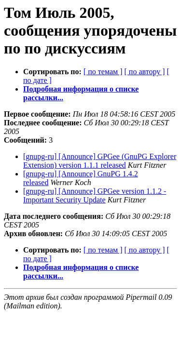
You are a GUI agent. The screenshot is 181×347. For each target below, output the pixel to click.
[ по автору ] (144, 71)
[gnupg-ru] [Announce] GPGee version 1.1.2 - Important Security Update (94, 195)
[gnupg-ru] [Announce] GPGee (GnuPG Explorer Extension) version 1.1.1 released (99, 160)
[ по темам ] (103, 71)
